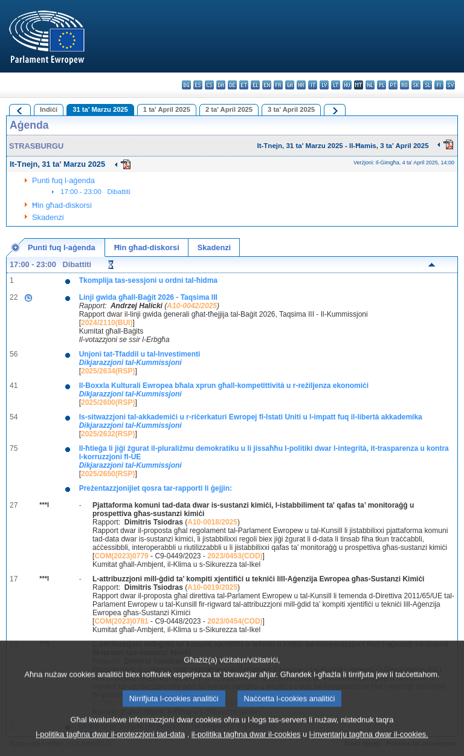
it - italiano (312, 84)
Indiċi (48, 109)
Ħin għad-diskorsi (62, 205)
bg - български (186, 84)
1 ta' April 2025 (166, 109)
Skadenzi (48, 217)
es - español (197, 84)
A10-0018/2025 (212, 522)
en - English (266, 84)
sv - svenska (450, 84)
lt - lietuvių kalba (335, 84)
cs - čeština (209, 84)
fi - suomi (438, 84)
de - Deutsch (232, 84)
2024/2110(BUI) (106, 322)
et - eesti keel (243, 84)
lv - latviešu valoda (324, 84)
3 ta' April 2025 (291, 109)
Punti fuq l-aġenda (63, 180)
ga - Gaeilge (289, 84)
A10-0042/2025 (192, 306)
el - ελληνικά (255, 84)
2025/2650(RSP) (108, 474)
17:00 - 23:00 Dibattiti (95, 191)
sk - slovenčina (415, 84)
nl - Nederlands (370, 84)
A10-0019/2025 (212, 587)
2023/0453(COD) (234, 556)
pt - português (393, 84)
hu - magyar (347, 84)
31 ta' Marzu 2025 (100, 109)
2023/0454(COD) (234, 621)
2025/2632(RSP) (108, 434)
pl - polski (381, 84)
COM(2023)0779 (121, 556)
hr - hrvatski (301, 84)
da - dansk (220, 84)
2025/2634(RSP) (108, 371)
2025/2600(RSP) (108, 402)
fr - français (278, 84)
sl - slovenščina (427, 84)
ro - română (404, 84)
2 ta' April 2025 (229, 109)
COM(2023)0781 (121, 621)
